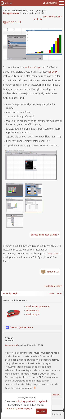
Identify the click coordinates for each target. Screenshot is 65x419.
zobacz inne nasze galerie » (45, 234)
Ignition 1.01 (53, 271)
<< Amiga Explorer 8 (11, 293)
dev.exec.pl (57, 414)
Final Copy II (33, 314)
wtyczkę (52, 253)
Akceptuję (41, 411)
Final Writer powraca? (38, 306)
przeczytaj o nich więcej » (19, 408)
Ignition (52, 71)
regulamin (43, 401)
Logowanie (51, 3)
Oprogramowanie (11, 13)
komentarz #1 (11, 345)
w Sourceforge (33, 67)
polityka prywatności (26, 401)
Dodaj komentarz (53, 286)
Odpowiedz (55, 395)
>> (60, 293)
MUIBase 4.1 (32, 310)
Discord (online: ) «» (21, 327)
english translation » (52, 17)
